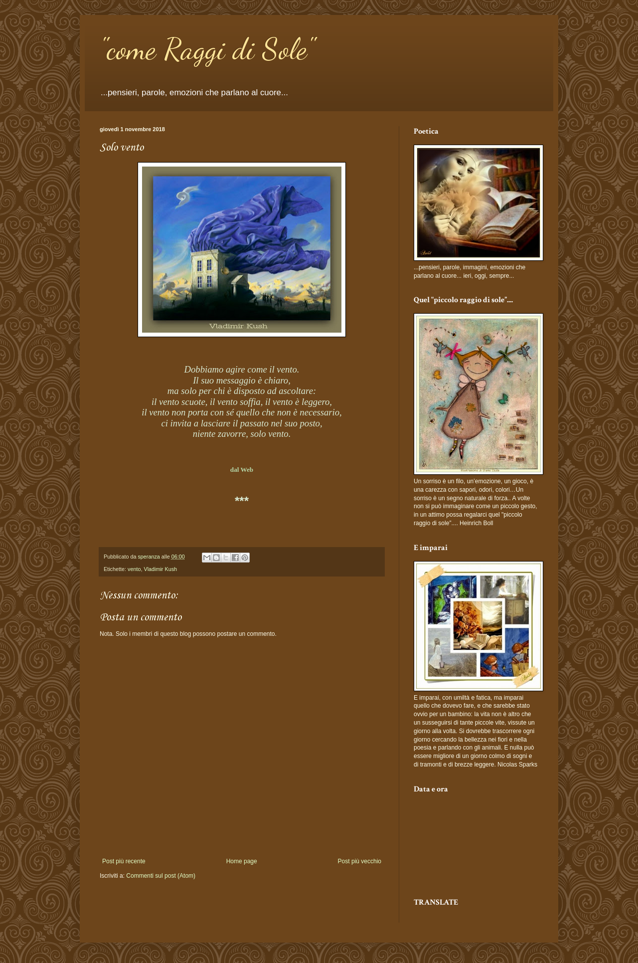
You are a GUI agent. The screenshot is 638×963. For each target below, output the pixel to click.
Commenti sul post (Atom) (160, 875)
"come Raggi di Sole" (207, 49)
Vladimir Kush (160, 569)
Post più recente (124, 861)
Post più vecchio (359, 861)
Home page (241, 861)
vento (134, 569)
